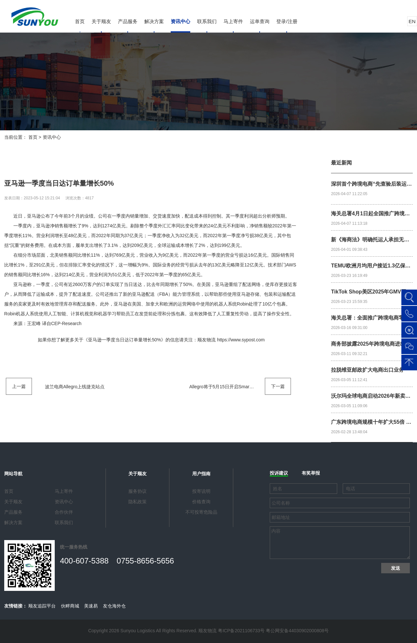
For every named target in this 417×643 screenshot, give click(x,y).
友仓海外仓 (114, 605)
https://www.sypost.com (241, 339)
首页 (80, 21)
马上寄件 (233, 21)
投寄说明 (201, 491)
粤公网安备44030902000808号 (297, 630)
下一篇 (278, 386)
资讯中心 (180, 21)
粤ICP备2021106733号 (241, 630)
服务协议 (137, 491)
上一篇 (19, 386)
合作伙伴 (64, 512)
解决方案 (154, 21)
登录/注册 (286, 21)
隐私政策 (137, 501)
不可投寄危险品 (201, 512)
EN (412, 21)
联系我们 (207, 21)
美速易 (91, 605)
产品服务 (127, 21)
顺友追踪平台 (42, 605)
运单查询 (259, 21)
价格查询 (201, 501)
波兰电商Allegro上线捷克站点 (75, 386)
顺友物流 (206, 339)
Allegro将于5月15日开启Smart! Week (227, 386)
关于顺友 (101, 21)
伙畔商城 (70, 605)
